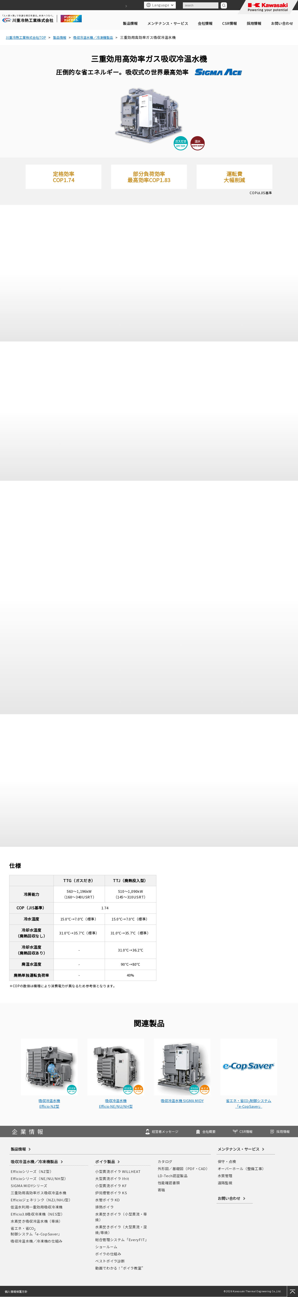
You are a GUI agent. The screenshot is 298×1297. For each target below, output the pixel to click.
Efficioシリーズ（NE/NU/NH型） (39, 1178)
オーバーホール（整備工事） (242, 1168)
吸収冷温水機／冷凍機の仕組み (37, 1241)
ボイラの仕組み (108, 1253)
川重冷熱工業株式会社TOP (28, 37)
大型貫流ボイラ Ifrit (112, 1178)
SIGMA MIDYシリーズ (29, 1185)
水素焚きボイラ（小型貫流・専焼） (121, 1217)
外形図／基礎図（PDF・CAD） (184, 1168)
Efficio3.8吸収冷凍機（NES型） (37, 1214)
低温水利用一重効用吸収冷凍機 (37, 1206)
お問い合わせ (282, 23)
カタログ (165, 1161)
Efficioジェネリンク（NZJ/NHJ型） (41, 1199)
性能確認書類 (169, 1182)
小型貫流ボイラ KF (111, 1185)
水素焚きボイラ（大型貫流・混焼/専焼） (121, 1229)
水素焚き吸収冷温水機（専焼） (37, 1221)
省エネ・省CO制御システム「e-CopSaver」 (36, 1231)
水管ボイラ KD (107, 1199)
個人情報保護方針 (17, 1291)
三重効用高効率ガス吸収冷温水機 (38, 1192)
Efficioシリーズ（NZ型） (32, 1171)
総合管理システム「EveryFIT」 (122, 1239)
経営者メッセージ (143, 1131)
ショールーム (106, 1246)
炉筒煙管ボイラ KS (111, 1192)
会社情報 (205, 23)
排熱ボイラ (104, 1206)
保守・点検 (227, 1161)
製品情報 (130, 23)
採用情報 (254, 23)
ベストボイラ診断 (110, 1260)
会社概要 (193, 1131)
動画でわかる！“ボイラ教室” (119, 1268)
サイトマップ (119, 6)
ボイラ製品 (105, 1161)
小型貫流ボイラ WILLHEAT (117, 1171)
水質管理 (225, 1175)
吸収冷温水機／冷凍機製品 (102, 37)
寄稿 (161, 1189)
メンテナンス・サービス (167, 23)
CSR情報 (229, 23)
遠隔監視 (225, 1182)
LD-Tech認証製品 (173, 1175)
